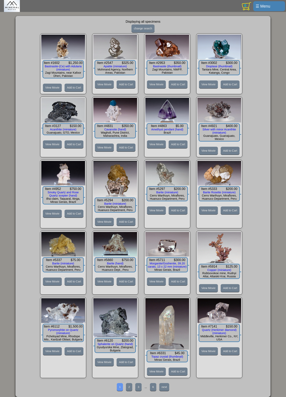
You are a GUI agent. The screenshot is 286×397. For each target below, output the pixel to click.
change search (143, 28)
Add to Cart (74, 87)
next (164, 387)
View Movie (52, 87)
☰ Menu (263, 6)
